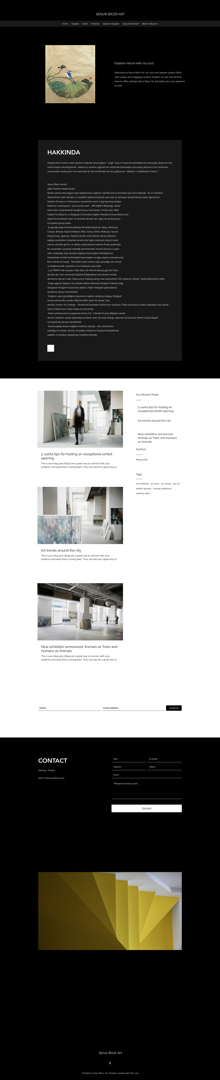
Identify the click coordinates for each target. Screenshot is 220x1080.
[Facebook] (110, 1063)
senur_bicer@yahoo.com (51, 778)
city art (176, 483)
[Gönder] (147, 808)
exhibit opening (143, 488)
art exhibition (142, 483)
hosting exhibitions (162, 488)
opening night (143, 493)
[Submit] (174, 708)
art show (155, 483)
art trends (166, 483)
